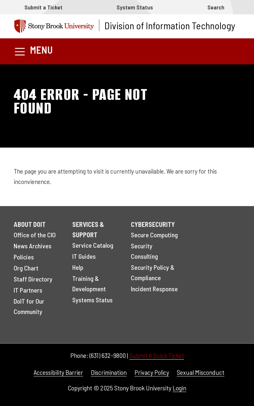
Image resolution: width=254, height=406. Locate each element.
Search (215, 7)
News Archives (32, 246)
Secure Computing (154, 235)
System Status (135, 7)
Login (179, 388)
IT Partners (28, 290)
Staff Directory (33, 279)
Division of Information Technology (170, 25)
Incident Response (154, 289)
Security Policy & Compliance (153, 272)
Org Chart (26, 268)
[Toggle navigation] (33, 51)
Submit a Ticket (43, 7)
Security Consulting (144, 251)
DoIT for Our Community (29, 306)
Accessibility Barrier (58, 372)
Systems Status (92, 300)
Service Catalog (92, 245)
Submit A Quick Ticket (156, 355)
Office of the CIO (35, 235)
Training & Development (89, 283)
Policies (24, 257)
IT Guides (84, 256)
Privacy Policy (151, 372)
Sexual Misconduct (200, 372)
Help (77, 267)
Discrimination (109, 372)
